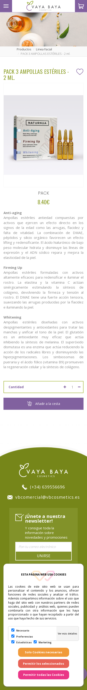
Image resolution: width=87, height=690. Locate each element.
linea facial (44, 49)
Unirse (43, 555)
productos (24, 49)
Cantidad (16, 387)
